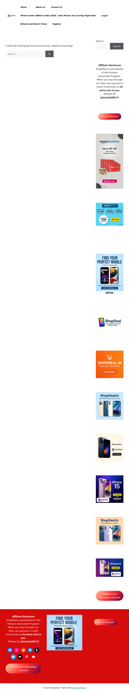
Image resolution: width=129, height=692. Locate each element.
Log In (105, 15)
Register (56, 23)
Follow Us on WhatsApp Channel (109, 595)
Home (26, 7)
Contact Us (56, 7)
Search (99, 41)
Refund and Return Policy (33, 23)
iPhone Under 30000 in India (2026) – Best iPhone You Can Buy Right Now (58, 15)
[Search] (49, 54)
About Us (40, 7)
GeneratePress (79, 687)
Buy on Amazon (109, 116)
